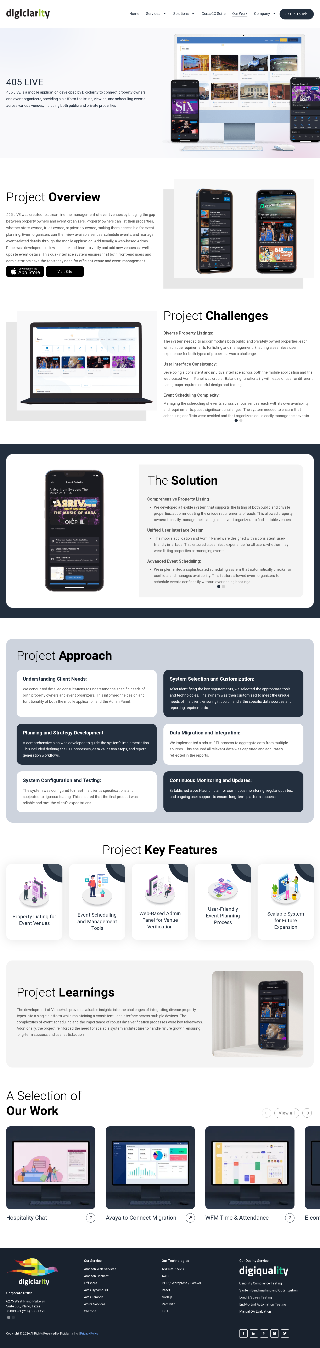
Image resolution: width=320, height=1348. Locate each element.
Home (134, 13)
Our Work (239, 13)
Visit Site (64, 271)
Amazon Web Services (100, 1269)
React (166, 1290)
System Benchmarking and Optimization (268, 1290)
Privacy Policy (89, 1333)
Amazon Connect (96, 1276)
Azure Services (94, 1304)
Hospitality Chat (26, 1217)
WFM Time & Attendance (237, 1217)
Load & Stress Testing (255, 1297)
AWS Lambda (93, 1297)
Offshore (90, 1283)
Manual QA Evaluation (255, 1311)
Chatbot (90, 1311)
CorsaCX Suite (214, 13)
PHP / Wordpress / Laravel (181, 1283)
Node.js (167, 1297)
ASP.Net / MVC (173, 1269)
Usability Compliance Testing (260, 1283)
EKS (165, 1311)
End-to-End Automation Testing (262, 1304)
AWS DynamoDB (96, 1290)
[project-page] (90, 1218)
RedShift (168, 1304)
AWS (165, 1276)
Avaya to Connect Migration (141, 1217)
